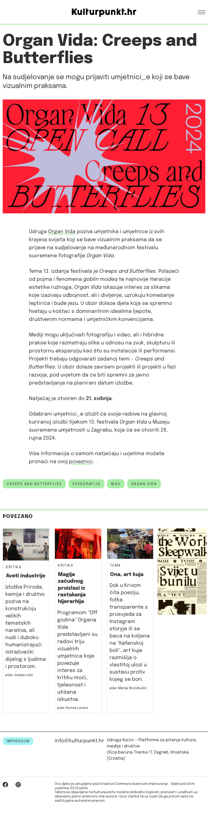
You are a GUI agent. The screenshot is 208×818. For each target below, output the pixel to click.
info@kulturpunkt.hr (79, 740)
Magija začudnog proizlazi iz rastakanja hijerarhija (72, 588)
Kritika (13, 567)
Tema (115, 565)
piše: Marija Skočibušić (128, 688)
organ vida (144, 484)
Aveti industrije (25, 575)
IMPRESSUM (18, 741)
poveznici (81, 461)
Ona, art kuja (126, 574)
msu (115, 484)
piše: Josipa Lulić (19, 675)
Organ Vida (61, 231)
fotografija (86, 484)
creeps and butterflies (34, 484)
